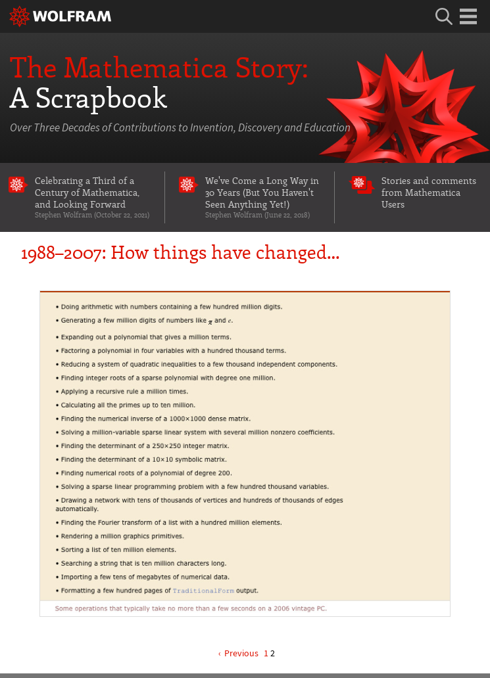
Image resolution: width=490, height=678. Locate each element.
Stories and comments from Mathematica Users (428, 192)
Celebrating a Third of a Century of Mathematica (92, 196)
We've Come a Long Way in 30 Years (262, 196)
